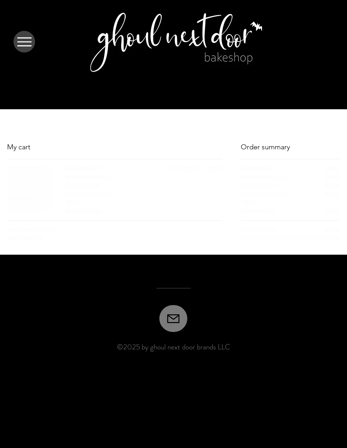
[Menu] (24, 41)
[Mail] (173, 318)
